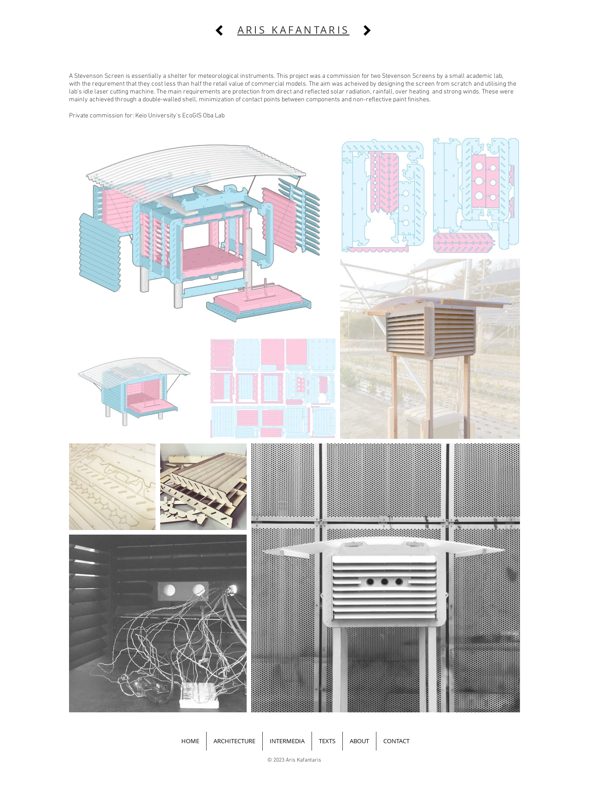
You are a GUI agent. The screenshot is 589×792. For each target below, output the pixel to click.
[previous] (219, 30)
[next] (367, 30)
